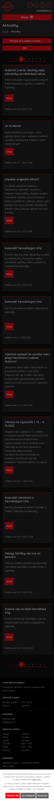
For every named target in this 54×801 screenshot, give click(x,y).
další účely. (36, 779)
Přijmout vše (13, 795)
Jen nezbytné (28, 795)
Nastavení (42, 795)
